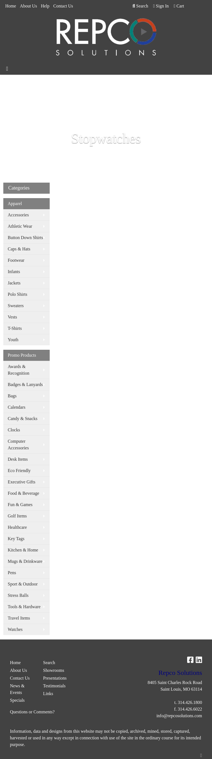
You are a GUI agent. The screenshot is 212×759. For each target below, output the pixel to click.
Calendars (16, 407)
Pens (12, 572)
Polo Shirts (17, 294)
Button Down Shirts (25, 237)
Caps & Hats (19, 249)
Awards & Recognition (18, 369)
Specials (17, 700)
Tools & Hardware (24, 606)
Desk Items (18, 459)
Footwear (16, 260)
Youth (13, 339)
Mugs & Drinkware (25, 561)
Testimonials (54, 685)
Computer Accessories (18, 444)
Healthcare (17, 527)
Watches (15, 629)
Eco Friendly (19, 470)
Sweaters (16, 305)
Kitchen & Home (23, 550)
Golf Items (17, 516)
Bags (12, 395)
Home (10, 6)
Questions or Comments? (32, 711)
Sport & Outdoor (23, 584)
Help (45, 6)
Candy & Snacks (23, 418)
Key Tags (16, 538)
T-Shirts (15, 328)
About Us (28, 6)
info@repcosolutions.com (179, 715)
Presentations (55, 678)
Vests (12, 317)
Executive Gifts (21, 482)
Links (48, 693)
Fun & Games (20, 504)
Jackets (14, 283)
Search (140, 6)
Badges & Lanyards (25, 384)
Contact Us (63, 6)
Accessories (18, 215)
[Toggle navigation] (7, 68)
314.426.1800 (190, 702)
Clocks (14, 430)
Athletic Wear (20, 226)
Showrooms (53, 670)
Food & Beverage (23, 493)
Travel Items (19, 618)
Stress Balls (18, 595)
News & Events (17, 689)
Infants (14, 271)
